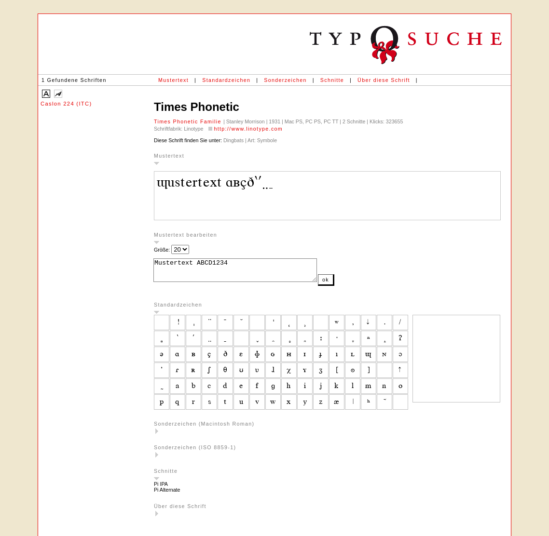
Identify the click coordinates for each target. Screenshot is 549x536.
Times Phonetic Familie (188, 121)
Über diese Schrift (383, 80)
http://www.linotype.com (248, 129)
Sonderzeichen (285, 80)
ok (345, 284)
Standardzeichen (226, 80)
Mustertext (173, 80)
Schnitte (332, 80)
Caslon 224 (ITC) (66, 104)
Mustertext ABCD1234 (245, 272)
